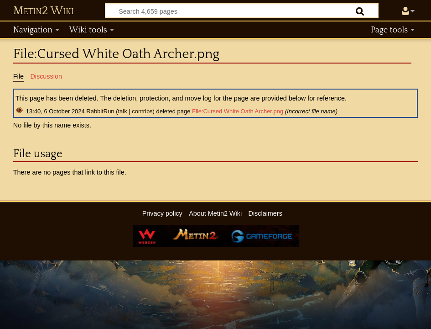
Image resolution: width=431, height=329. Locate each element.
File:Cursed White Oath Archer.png (237, 111)
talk (122, 111)
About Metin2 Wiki (215, 213)
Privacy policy (162, 213)
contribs (142, 111)
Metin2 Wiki (43, 11)
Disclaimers (265, 213)
